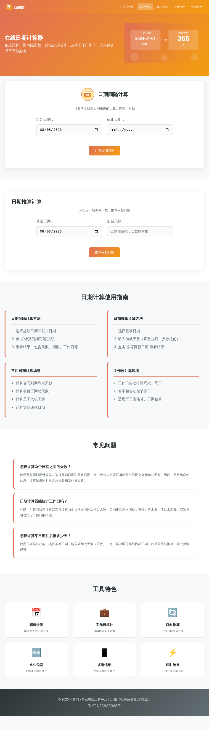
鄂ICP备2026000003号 (104, 719)
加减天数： (116, 224)
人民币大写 (105, 7)
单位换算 (150, 7)
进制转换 (194, 7)
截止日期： (116, 119)
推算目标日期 (105, 258)
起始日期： (45, 119)
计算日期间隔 (105, 153)
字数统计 (172, 7)
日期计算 (128, 7)
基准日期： (45, 224)
